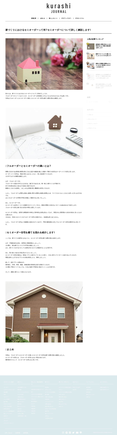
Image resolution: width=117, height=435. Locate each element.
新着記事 (33, 18)
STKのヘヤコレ (79, 18)
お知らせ (42, 18)
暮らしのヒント (53, 18)
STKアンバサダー (66, 18)
